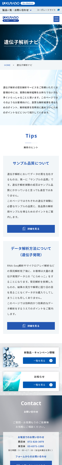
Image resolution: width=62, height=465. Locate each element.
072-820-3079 (36, 441)
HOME (7, 65)
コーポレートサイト (48, 10)
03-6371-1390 (36, 446)
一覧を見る (39, 360)
